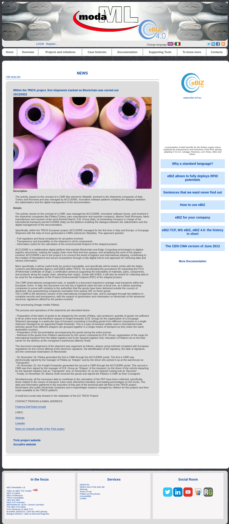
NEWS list (84, 485)
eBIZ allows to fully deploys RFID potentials (192, 178)
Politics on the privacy (90, 494)
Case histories (97, 52)
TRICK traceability (15, 498)
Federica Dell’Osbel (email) (30, 406)
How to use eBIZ (192, 205)
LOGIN (40, 44)
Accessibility (85, 496)
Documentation (127, 52)
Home (9, 52)
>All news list (13, 76)
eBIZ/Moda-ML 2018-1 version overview (25, 505)
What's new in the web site (92, 487)
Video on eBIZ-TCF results (22, 491)
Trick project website (27, 440)
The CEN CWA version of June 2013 (192, 246)
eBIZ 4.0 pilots (13, 493)
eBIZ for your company (192, 217)
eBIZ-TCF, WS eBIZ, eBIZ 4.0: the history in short (192, 232)
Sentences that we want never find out (192, 192)
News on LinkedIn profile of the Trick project (40, 428)
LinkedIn (20, 423)
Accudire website (24, 444)
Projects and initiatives (60, 52)
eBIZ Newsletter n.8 (16, 487)
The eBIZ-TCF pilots (16, 507)
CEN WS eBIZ (13, 500)
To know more (192, 52)
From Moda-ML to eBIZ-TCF (20, 509)
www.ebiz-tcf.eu (192, 96)
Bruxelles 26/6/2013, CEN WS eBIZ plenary (27, 511)
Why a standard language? (192, 163)
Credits (83, 498)
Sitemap (84, 489)
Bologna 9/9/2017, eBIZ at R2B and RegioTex (28, 514)
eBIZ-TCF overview (16, 502)
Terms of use (86, 491)
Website (20, 417)
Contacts (217, 52)
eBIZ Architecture (15, 495)
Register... (52, 44)
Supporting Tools (160, 52)
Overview (28, 52)
